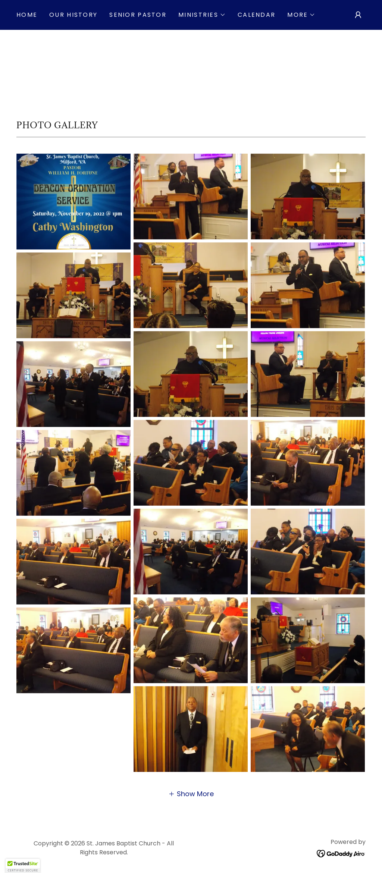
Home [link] (26, 14)
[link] (341, 853)
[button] (202, 14)
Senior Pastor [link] (137, 14)
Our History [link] (73, 14)
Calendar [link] (256, 14)
